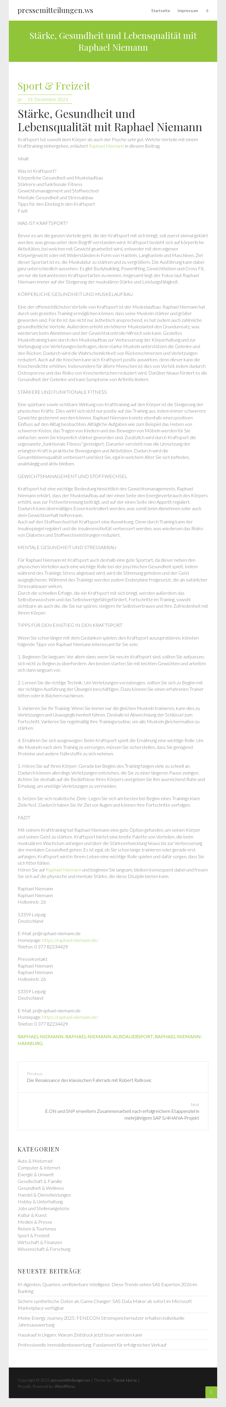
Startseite (160, 10)
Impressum (187, 10)
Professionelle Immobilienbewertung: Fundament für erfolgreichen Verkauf (92, 1344)
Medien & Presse (35, 1222)
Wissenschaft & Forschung (44, 1249)
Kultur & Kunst (32, 1215)
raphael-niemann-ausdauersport (109, 1036)
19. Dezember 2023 (47, 99)
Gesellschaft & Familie (40, 1181)
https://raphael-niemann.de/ (70, 940)
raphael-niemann (41, 1036)
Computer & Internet (39, 1167)
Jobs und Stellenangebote (43, 1208)
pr (20, 99)
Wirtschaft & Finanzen (40, 1242)
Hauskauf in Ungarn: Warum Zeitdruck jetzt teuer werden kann (80, 1334)
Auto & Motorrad (35, 1161)
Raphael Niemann (106, 146)
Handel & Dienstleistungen (44, 1194)
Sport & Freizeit (54, 86)
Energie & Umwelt (36, 1174)
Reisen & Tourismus (37, 1228)
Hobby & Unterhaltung (40, 1201)
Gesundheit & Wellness (41, 1188)
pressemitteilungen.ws (55, 10)
